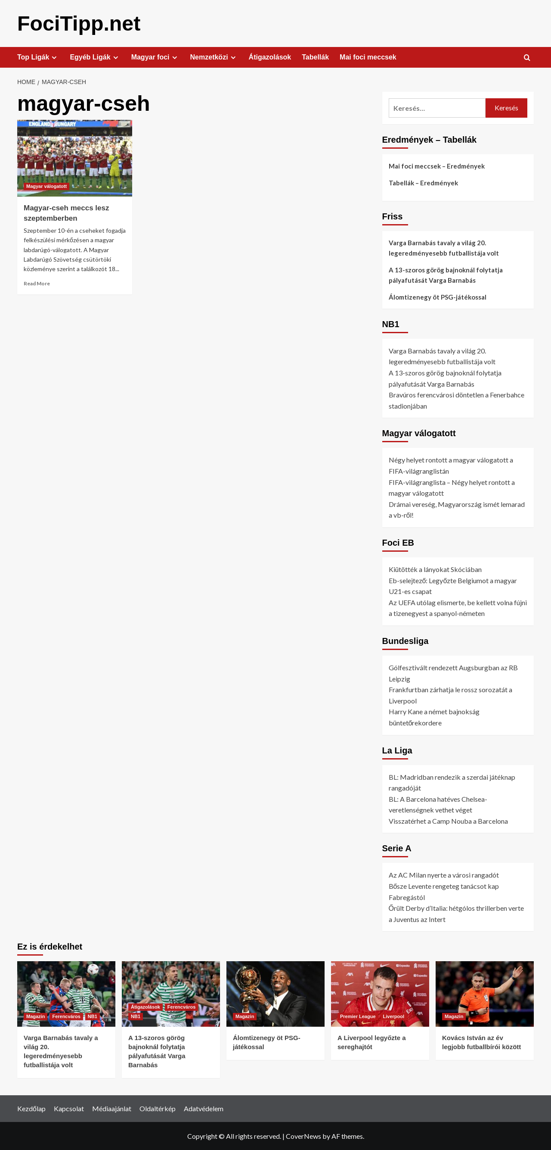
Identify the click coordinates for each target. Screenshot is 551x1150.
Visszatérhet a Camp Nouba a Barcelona (448, 820)
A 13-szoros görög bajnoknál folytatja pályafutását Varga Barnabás (446, 275)
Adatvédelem (203, 1108)
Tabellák (315, 56)
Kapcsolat (69, 1108)
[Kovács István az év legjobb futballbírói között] (485, 993)
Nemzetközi (214, 57)
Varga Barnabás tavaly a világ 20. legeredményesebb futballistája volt (444, 247)
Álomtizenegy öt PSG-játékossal (437, 296)
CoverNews (303, 1135)
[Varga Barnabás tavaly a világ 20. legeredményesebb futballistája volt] (66, 993)
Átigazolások (270, 56)
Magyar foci (155, 57)
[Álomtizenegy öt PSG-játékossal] (275, 993)
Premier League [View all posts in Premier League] (358, 1016)
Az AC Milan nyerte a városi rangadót (444, 874)
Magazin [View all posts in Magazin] (35, 1016)
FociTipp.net (78, 23)
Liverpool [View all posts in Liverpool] (394, 1016)
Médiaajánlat (111, 1108)
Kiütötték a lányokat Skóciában (435, 569)
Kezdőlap (31, 1108)
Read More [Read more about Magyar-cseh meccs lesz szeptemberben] (37, 283)
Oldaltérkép (157, 1108)
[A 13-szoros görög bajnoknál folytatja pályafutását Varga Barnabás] (171, 993)
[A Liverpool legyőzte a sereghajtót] (380, 993)
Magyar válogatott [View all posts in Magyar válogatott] (46, 185)
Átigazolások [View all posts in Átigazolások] (145, 1006)
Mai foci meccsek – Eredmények (437, 165)
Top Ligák (38, 57)
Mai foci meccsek (368, 56)
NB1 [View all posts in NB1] (92, 1016)
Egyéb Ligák (95, 57)
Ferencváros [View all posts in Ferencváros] (66, 1016)
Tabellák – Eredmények (423, 182)
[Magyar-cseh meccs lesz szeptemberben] (74, 157)
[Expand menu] (54, 57)
